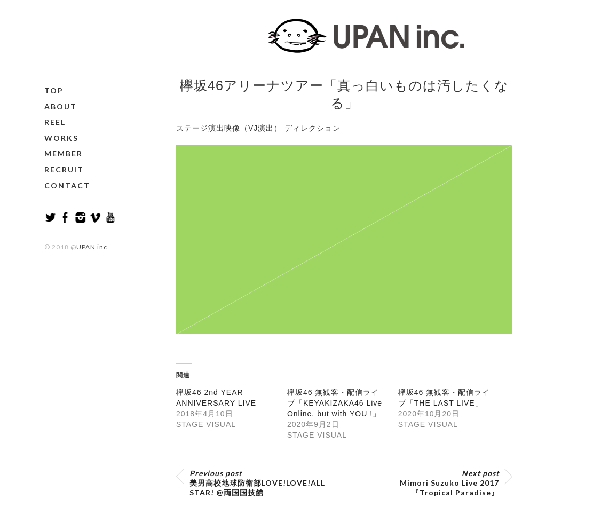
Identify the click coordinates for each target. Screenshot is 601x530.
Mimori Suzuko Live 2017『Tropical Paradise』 (449, 483)
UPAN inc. (92, 247)
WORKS (61, 138)
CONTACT (67, 185)
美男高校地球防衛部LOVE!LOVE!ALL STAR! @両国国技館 (257, 483)
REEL (55, 121)
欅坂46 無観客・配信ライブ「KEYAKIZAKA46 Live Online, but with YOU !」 (334, 403)
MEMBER (63, 153)
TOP (54, 90)
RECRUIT (64, 169)
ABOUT (60, 106)
